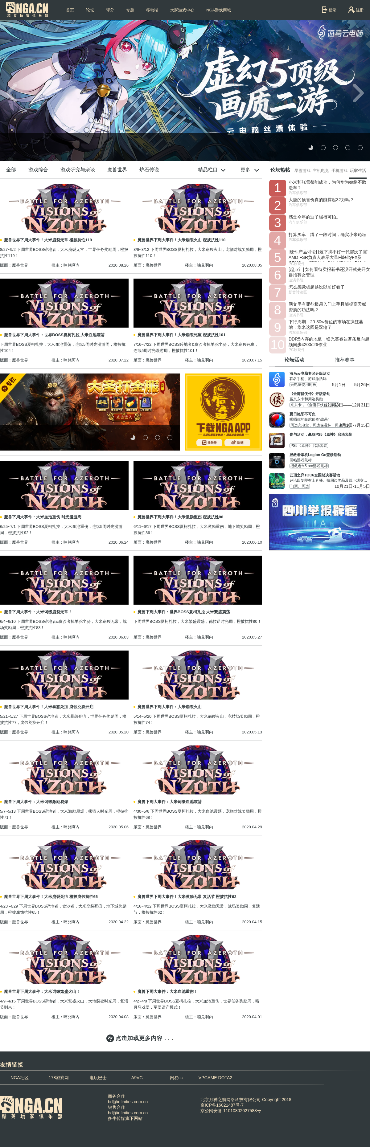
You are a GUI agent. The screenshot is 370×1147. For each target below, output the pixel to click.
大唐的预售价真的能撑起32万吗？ (321, 199)
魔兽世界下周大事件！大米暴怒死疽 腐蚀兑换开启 (48, 706)
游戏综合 (38, 169)
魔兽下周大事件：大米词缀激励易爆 (36, 801)
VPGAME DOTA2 (215, 1077)
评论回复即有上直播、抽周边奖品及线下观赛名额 (330, 478)
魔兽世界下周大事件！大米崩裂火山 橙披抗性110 (181, 240)
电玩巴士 (98, 1077)
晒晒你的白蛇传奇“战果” (330, 417)
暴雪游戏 (302, 170)
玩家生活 (358, 170)
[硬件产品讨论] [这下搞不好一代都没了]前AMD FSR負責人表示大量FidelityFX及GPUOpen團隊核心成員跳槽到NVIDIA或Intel (328, 255)
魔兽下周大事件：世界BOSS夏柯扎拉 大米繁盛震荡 (184, 612)
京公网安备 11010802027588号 (230, 1110)
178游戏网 (59, 1077)
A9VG (137, 1077)
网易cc (176, 1077)
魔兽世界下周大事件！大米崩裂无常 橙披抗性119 (48, 240)
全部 (11, 169)
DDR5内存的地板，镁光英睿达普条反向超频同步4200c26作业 (329, 342)
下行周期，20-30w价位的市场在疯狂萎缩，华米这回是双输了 (326, 324)
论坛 (90, 10)
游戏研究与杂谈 (77, 169)
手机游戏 (339, 170)
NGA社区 (19, 1077)
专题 (130, 10)
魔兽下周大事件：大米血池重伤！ (168, 991)
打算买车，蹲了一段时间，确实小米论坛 (327, 234)
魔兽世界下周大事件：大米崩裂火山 (170, 706)
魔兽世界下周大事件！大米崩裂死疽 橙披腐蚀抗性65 (51, 896)
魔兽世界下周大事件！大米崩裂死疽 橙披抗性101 (181, 335)
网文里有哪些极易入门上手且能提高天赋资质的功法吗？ (327, 307)
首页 (70, 10)
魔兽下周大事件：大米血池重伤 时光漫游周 (42, 517)
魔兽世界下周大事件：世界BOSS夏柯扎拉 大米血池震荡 (54, 335)
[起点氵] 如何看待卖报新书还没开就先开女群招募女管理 (329, 272)
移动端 (152, 10)
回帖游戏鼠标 (330, 457)
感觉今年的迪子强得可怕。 (314, 216)
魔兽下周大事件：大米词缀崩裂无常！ (38, 612)
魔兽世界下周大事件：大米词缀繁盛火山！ (42, 991)
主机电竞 (321, 170)
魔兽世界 (117, 169)
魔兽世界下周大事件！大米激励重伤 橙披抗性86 (180, 517)
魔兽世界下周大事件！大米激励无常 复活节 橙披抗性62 (187, 896)
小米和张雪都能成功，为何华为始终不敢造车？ (327, 185)
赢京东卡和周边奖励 (330, 396)
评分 (110, 10)
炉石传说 (149, 169)
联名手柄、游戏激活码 (330, 376)
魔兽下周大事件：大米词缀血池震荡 (170, 801)
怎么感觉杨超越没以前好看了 (317, 286)
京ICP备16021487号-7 (222, 1105)
